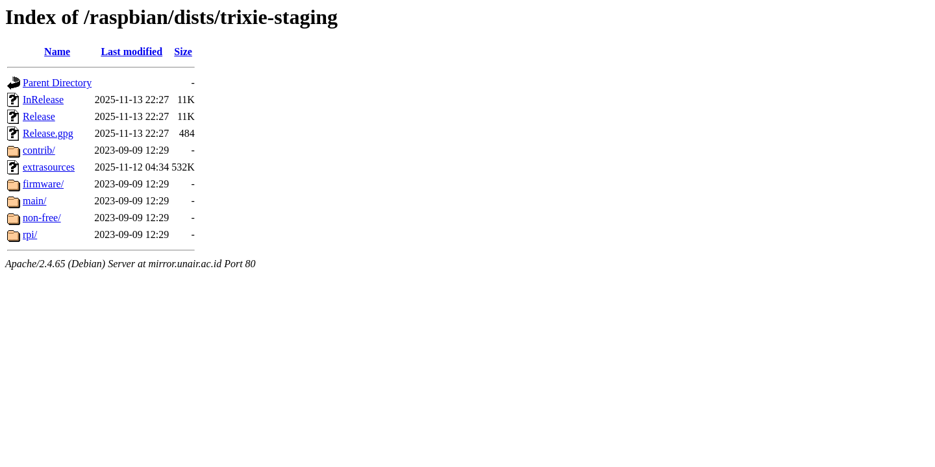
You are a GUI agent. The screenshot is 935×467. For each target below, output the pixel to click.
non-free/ (42, 217)
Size (183, 51)
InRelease (43, 99)
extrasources (49, 167)
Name (57, 51)
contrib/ (39, 150)
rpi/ (30, 234)
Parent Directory (57, 82)
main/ (34, 200)
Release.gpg (48, 133)
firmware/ (43, 183)
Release (39, 116)
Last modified (131, 51)
